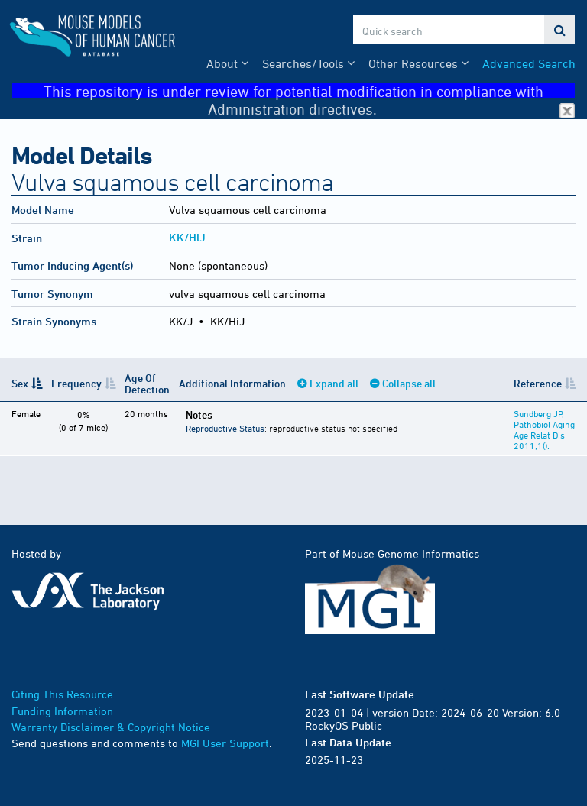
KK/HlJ (187, 237)
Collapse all (409, 383)
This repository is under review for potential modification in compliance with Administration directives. (309, 91)
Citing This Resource (62, 694)
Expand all (334, 383)
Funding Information (62, 710)
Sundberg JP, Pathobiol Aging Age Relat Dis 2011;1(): (544, 429)
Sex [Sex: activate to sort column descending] (19, 383)
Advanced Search (529, 63)
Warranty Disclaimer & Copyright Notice (110, 726)
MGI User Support (225, 742)
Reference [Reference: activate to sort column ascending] (538, 383)
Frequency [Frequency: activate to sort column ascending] (76, 383)
